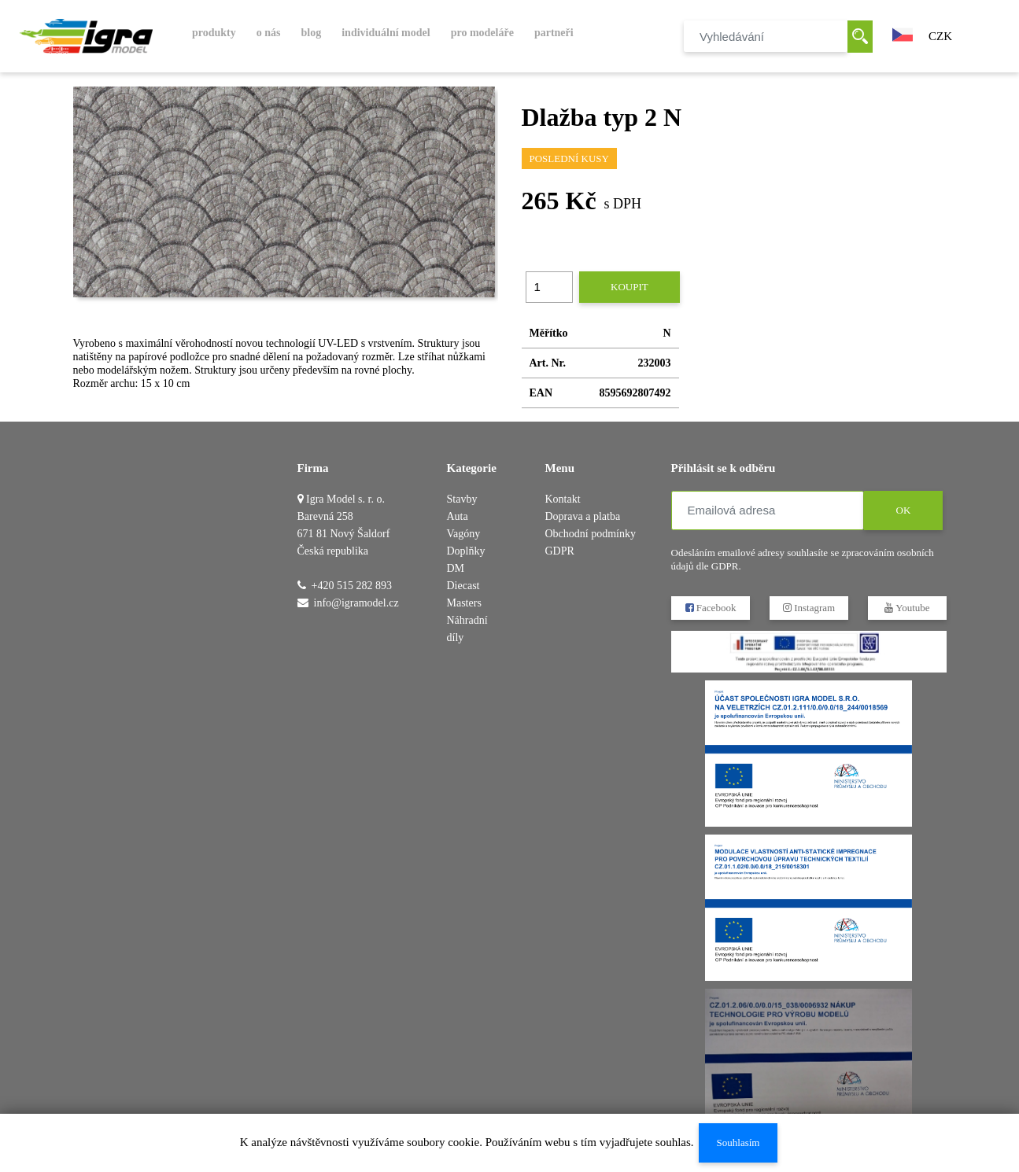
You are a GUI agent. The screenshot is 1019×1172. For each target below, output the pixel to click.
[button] (902, 33)
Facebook (710, 608)
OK (902, 510)
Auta (457, 516)
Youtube (906, 608)
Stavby (462, 499)
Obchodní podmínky (591, 534)
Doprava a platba (583, 516)
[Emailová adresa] (767, 510)
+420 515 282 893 (352, 586)
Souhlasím (737, 1142)
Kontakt (563, 499)
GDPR (559, 551)
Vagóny (464, 534)
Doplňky (466, 551)
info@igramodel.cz (356, 603)
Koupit (629, 287)
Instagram (808, 608)
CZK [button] (940, 36)
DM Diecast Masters (464, 585)
